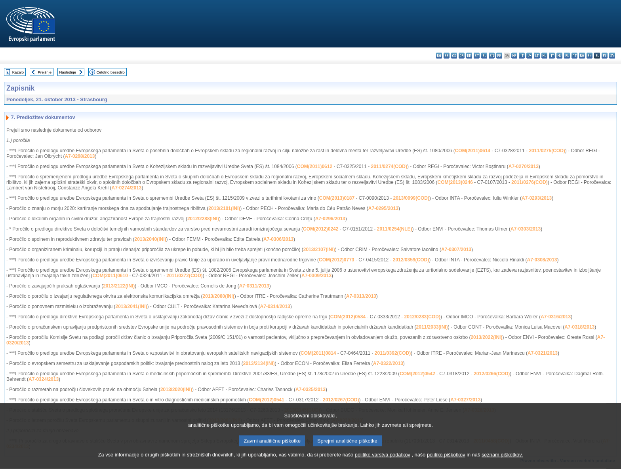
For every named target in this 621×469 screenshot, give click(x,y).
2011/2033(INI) (432, 327)
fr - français (499, 56)
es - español (447, 56)
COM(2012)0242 (320, 229)
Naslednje (67, 72)
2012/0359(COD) (411, 260)
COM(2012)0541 (266, 400)
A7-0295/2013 (383, 208)
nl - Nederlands (559, 56)
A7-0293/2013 (537, 198)
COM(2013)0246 (455, 182)
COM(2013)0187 (336, 198)
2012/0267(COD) (341, 400)
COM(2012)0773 (336, 260)
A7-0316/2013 (556, 317)
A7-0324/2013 (44, 379)
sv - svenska (612, 56)
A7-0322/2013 (388, 363)
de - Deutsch (469, 56)
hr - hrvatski (514, 56)
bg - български (439, 56)
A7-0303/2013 (526, 229)
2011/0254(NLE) (394, 229)
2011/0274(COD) (389, 166)
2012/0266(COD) (492, 373)
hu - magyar (544, 56)
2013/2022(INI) (486, 337)
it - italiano (522, 56)
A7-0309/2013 (316, 275)
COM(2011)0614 (472, 150)
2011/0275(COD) (547, 150)
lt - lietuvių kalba (537, 56)
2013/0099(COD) (411, 198)
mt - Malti (552, 56)
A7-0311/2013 (254, 286)
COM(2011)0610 (110, 275)
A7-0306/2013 (278, 239)
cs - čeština (454, 56)
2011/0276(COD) (529, 182)
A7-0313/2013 (361, 296)
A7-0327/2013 (465, 400)
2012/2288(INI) (203, 218)
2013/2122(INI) (119, 286)
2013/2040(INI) (150, 239)
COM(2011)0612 (314, 166)
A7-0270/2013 (524, 166)
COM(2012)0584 (348, 317)
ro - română (582, 56)
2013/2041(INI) (131, 306)
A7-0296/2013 (330, 218)
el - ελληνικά (484, 56)
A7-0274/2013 (126, 188)
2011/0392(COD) (393, 353)
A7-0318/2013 (579, 327)
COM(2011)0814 (318, 353)
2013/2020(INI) (176, 389)
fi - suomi (605, 56)
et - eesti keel (477, 56)
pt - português (574, 56)
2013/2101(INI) (224, 208)
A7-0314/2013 (275, 306)
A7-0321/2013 (543, 353)
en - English (492, 56)
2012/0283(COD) (422, 317)
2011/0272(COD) (184, 275)
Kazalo (18, 72)
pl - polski (567, 56)
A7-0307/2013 (456, 249)
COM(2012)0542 (417, 373)
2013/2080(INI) (218, 296)
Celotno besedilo (110, 72)
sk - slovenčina (589, 56)
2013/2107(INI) (319, 249)
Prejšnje (44, 72)
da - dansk (462, 56)
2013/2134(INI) (259, 363)
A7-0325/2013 (310, 389)
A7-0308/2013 (542, 260)
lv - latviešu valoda (529, 56)
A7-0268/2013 (80, 156)
